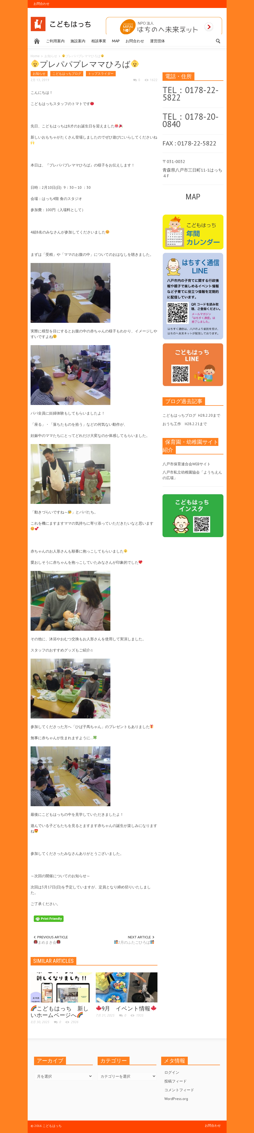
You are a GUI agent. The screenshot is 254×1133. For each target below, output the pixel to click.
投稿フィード (175, 1081)
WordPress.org (176, 1098)
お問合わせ (41, 4)
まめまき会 (47, 942)
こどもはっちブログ (66, 74)
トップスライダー (101, 74)
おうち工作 (172, 423)
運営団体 (157, 41)
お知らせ (50, 56)
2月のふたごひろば (134, 942)
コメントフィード (179, 1090)
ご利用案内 (55, 41)
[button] (218, 40)
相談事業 (98, 41)
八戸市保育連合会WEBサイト (187, 464)
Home (35, 56)
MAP (116, 41)
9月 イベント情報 (126, 1008)
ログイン (171, 1072)
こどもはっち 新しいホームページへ (60, 1011)
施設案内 (77, 41)
